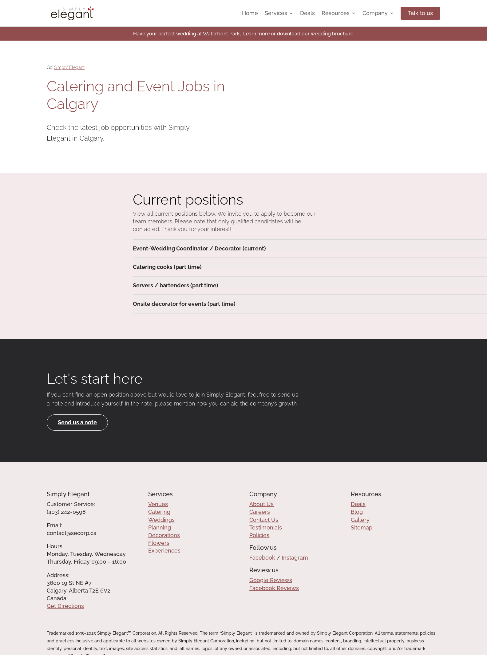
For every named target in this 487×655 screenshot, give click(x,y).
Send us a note (77, 422)
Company (375, 13)
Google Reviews (270, 580)
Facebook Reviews (274, 588)
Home (250, 13)
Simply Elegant (69, 67)
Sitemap (361, 527)
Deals (307, 13)
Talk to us (420, 13)
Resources (336, 13)
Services (276, 13)
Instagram (295, 557)
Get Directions (65, 606)
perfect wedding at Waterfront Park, (200, 34)
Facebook (262, 557)
